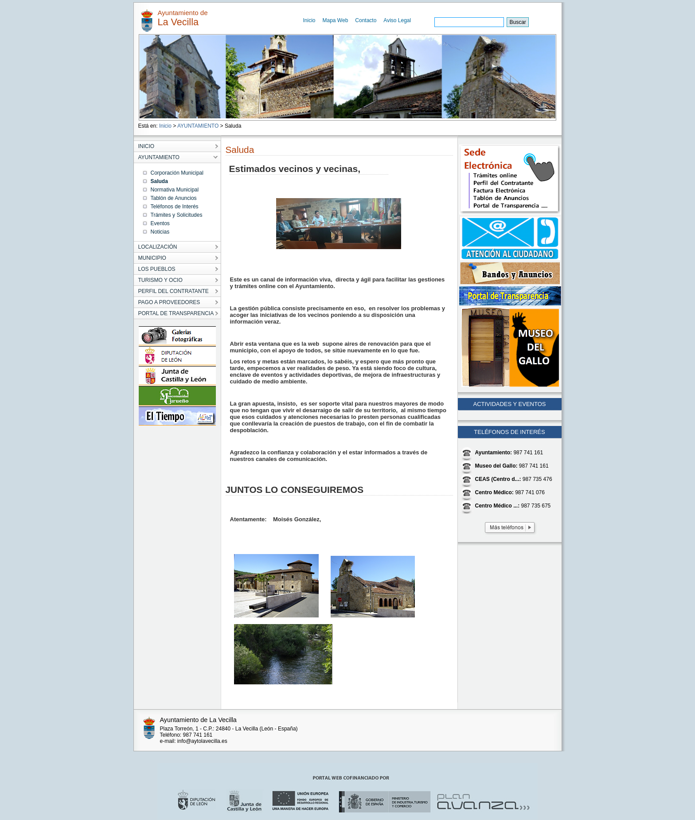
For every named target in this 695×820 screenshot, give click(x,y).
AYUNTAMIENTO (198, 126)
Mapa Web (335, 20)
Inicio (309, 20)
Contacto (365, 20)
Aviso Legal (397, 20)
